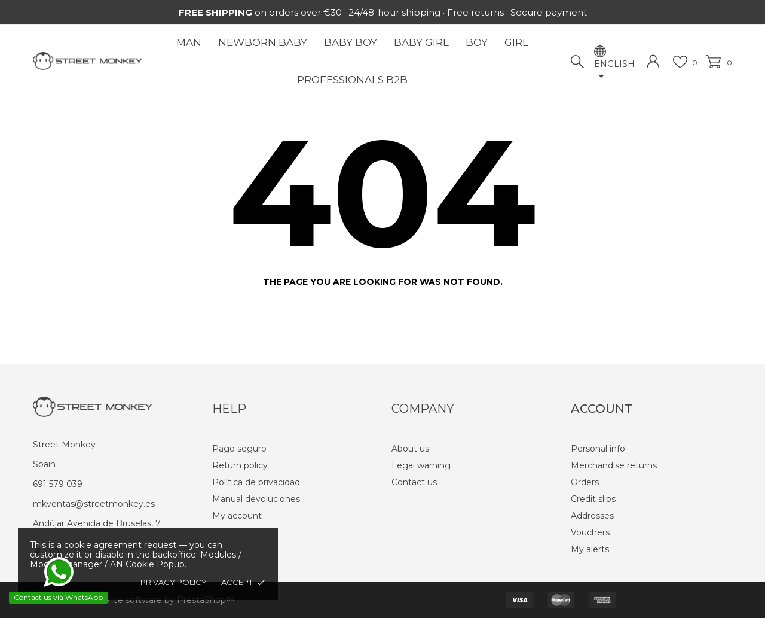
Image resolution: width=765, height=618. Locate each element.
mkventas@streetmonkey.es (94, 503)
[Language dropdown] (615, 71)
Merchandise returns (614, 465)
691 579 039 (57, 484)
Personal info (598, 448)
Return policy (240, 465)
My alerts (590, 549)
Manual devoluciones (256, 499)
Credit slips (593, 499)
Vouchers (590, 532)
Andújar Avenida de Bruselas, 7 (97, 523)
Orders (585, 482)
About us (410, 448)
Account (602, 408)
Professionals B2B (352, 80)
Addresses (592, 515)
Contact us (414, 482)
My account (237, 515)
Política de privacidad (256, 482)
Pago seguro (239, 448)
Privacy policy (173, 582)
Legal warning (421, 465)
